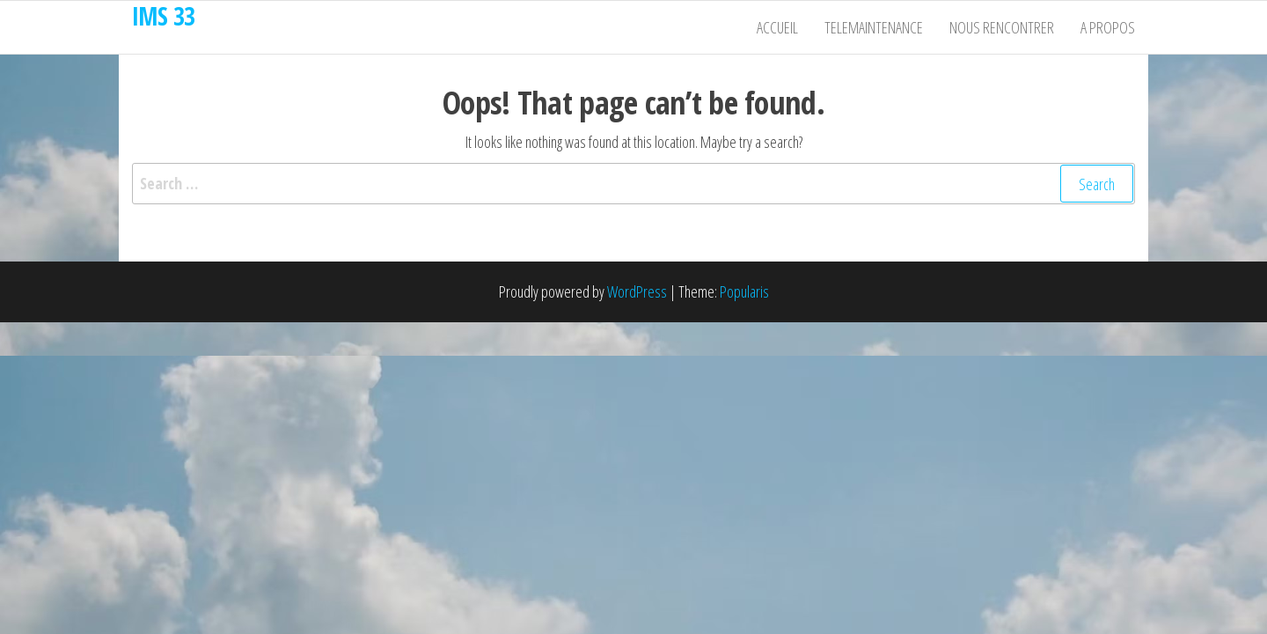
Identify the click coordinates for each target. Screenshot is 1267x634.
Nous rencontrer (1001, 27)
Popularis (744, 291)
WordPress (637, 291)
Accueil (777, 27)
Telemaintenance (873, 27)
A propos (1107, 27)
